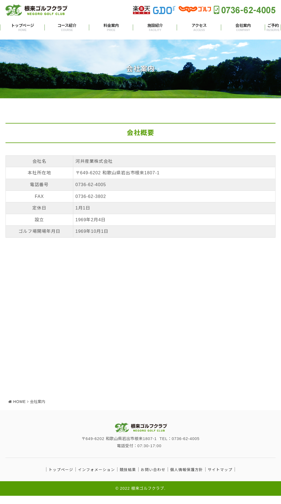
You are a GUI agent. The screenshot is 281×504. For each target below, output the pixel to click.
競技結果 (128, 478)
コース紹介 (67, 27)
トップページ (22, 27)
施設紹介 (155, 27)
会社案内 (243, 27)
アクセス (199, 27)
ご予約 (273, 27)
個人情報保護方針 (186, 478)
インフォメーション (96, 478)
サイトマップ (220, 478)
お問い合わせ (153, 478)
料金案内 (111, 27)
